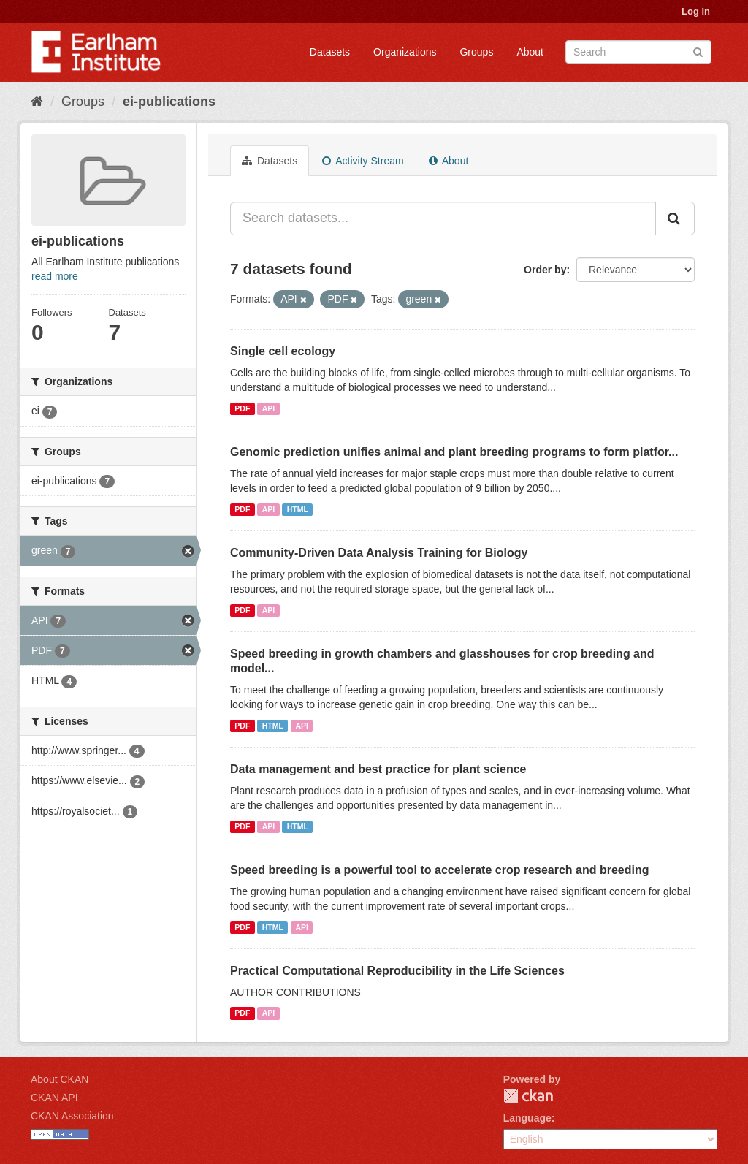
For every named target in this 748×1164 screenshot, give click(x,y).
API (268, 408)
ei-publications (169, 101)
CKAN (528, 1095)
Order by (545, 269)
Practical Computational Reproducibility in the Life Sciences (397, 971)
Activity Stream (362, 161)
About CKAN (59, 1079)
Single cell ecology (282, 351)
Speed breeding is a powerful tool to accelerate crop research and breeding (439, 870)
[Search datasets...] (443, 218)
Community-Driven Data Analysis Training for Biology (378, 553)
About (529, 52)
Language (527, 1118)
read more (54, 276)
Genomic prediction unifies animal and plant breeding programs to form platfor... (454, 452)
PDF (242, 408)
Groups (476, 52)
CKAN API (54, 1097)
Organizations (404, 52)
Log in (696, 11)
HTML (297, 509)
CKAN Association (72, 1116)
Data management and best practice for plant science (378, 769)
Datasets (330, 52)
